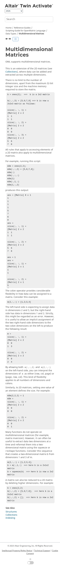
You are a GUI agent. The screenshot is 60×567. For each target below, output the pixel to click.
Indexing (10, 535)
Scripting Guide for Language (25, 30)
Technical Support (42, 550)
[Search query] (29, 19)
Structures (11, 529)
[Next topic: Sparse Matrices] (10, 39)
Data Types (11, 33)
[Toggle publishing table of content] (15, 39)
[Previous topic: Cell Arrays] (7, 39)
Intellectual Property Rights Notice (17, 550)
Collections (11, 71)
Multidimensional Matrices (31, 33)
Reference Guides (22, 27)
